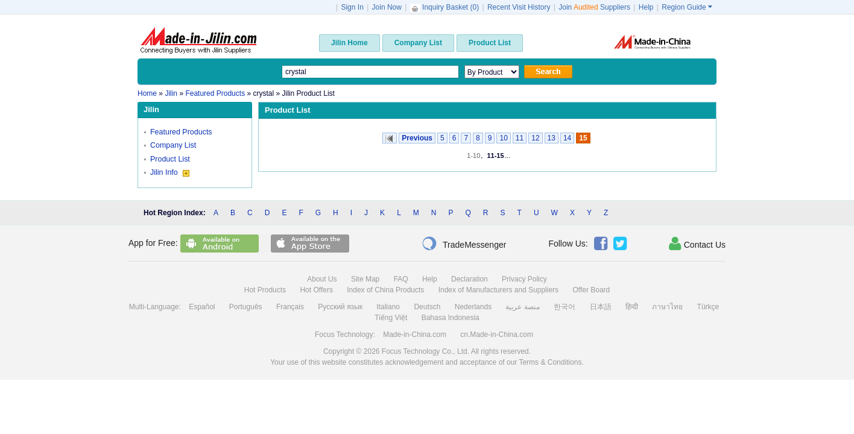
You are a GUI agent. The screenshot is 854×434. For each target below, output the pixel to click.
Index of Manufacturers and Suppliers (498, 290)
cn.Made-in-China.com (496, 334)
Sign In (352, 7)
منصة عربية (522, 307)
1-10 (473, 155)
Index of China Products (385, 290)
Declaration (469, 279)
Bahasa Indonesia (450, 317)
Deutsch (427, 307)
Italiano (388, 307)
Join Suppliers (594, 7)
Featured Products (181, 132)
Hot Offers (316, 290)
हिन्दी (631, 307)
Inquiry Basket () (445, 7)
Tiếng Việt (391, 317)
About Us (322, 279)
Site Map (365, 279)
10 (503, 138)
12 (535, 138)
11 (519, 138)
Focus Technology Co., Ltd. (425, 351)
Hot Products (265, 290)
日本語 (601, 307)
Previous (417, 138)
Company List (173, 145)
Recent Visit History (518, 7)
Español (202, 307)
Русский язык (340, 307)
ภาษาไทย (667, 307)
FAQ (401, 279)
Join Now (387, 7)
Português (245, 307)
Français (290, 307)
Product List (170, 159)
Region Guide (687, 7)
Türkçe (708, 307)
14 (567, 138)
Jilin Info (169, 172)
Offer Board (591, 290)
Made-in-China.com (414, 334)
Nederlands (473, 307)
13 (551, 138)
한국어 (564, 307)
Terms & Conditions (550, 362)
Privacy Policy (524, 279)
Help (646, 7)
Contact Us (697, 243)
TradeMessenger (464, 243)
